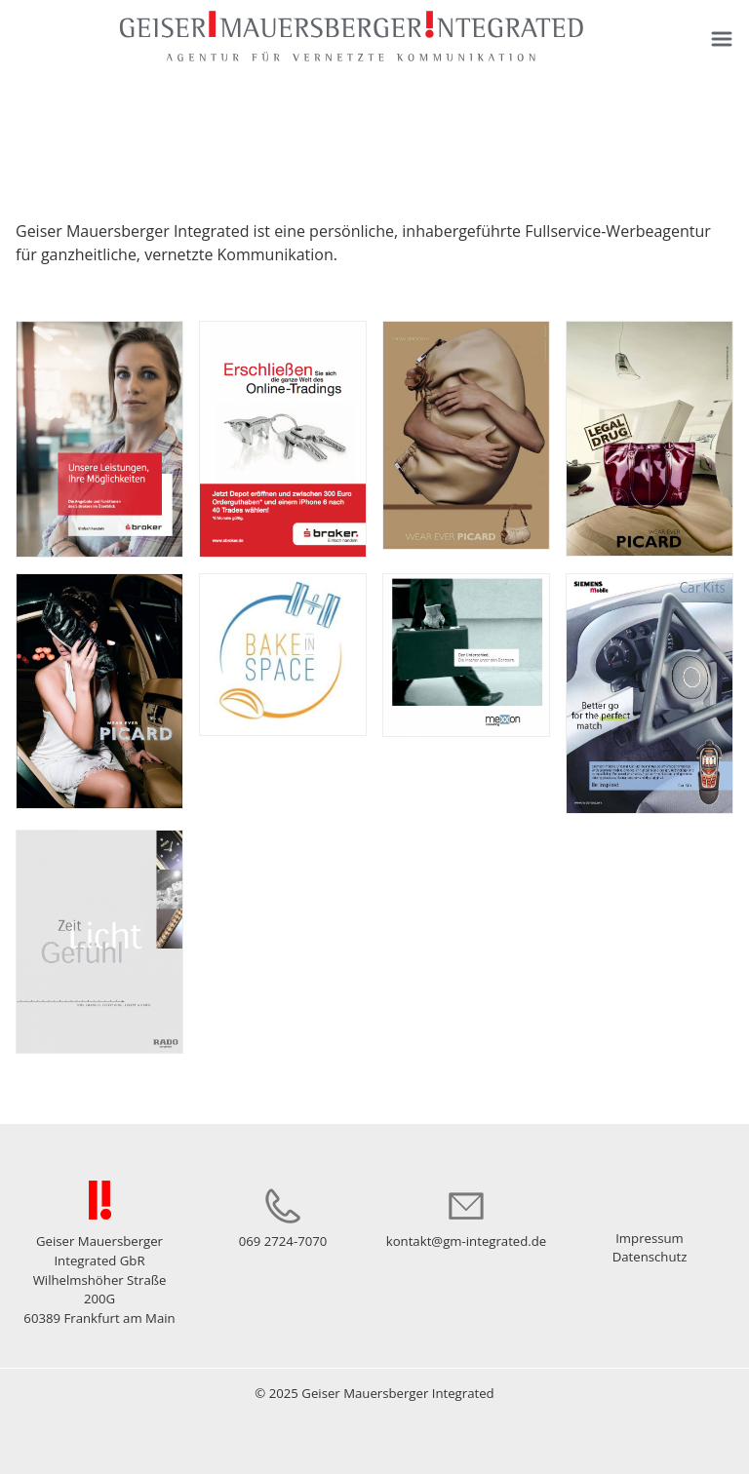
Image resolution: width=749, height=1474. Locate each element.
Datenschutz (650, 1256)
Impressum (649, 1238)
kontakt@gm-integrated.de (466, 1241)
